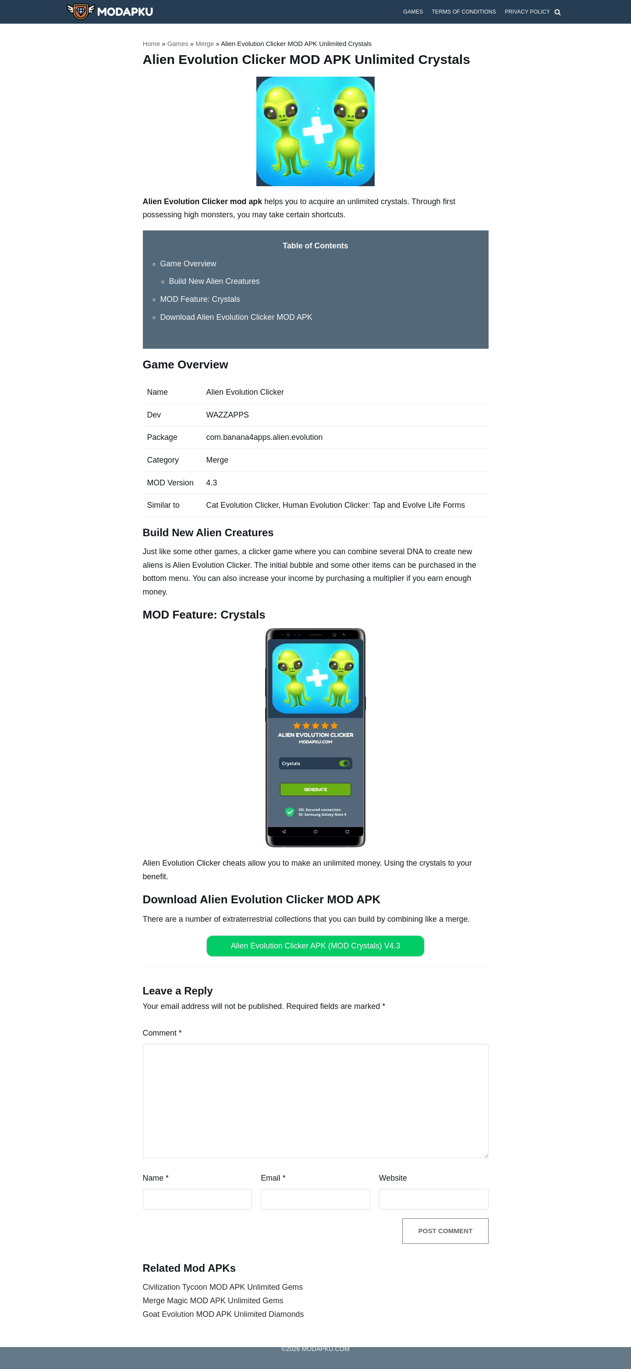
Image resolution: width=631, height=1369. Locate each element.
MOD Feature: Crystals (200, 299)
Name (156, 1177)
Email (273, 1177)
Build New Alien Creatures (215, 281)
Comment (162, 1032)
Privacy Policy (527, 12)
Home (151, 43)
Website (393, 1177)
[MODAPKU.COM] (109, 12)
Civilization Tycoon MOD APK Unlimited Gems (224, 1287)
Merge (205, 43)
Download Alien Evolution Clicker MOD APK (237, 316)
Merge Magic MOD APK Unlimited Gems (214, 1300)
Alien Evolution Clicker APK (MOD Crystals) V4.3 (315, 945)
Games (412, 12)
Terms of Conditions (463, 12)
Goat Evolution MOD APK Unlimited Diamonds (224, 1313)
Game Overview (188, 263)
